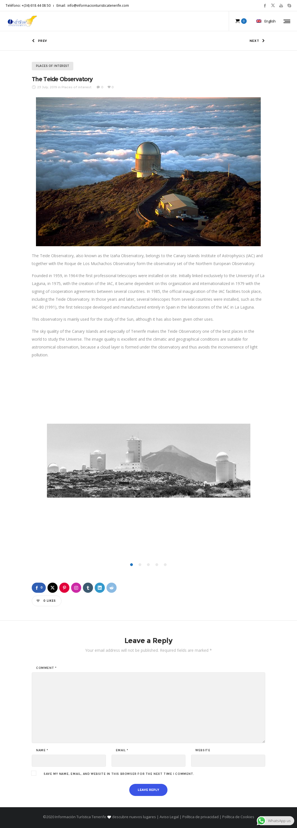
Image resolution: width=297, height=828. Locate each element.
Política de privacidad (200, 816)
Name (42, 750)
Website (202, 750)
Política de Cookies (237, 816)
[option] (148, 462)
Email (122, 750)
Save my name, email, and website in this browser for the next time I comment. (119, 774)
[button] (135, 546)
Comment (46, 668)
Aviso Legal (169, 816)
